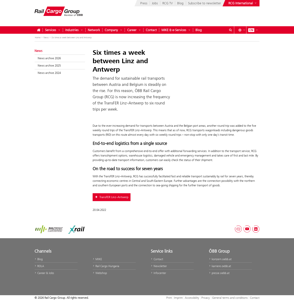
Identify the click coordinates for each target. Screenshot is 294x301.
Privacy (205, 298)
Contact (151, 30)
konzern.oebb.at (220, 259)
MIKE (97, 259)
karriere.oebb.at (220, 266)
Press (143, 3)
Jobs (155, 3)
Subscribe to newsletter (204, 3)
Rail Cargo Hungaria (106, 266)
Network (94, 30)
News (46, 37)
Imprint (178, 298)
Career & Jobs (44, 273)
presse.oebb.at (219, 273)
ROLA (39, 266)
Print (169, 298)
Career (131, 30)
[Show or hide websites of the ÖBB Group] (243, 3)
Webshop (100, 273)
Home (37, 37)
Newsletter (159, 266)
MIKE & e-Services (173, 30)
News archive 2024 (49, 73)
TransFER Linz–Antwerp (111, 197)
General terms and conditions (230, 298)
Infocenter (158, 273)
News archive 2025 (49, 65)
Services (50, 30)
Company (111, 30)
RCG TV (167, 3)
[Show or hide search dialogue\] (230, 30)
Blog (180, 3)
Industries (72, 30)
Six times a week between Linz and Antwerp (72, 37)
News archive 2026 (49, 58)
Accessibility (192, 298)
